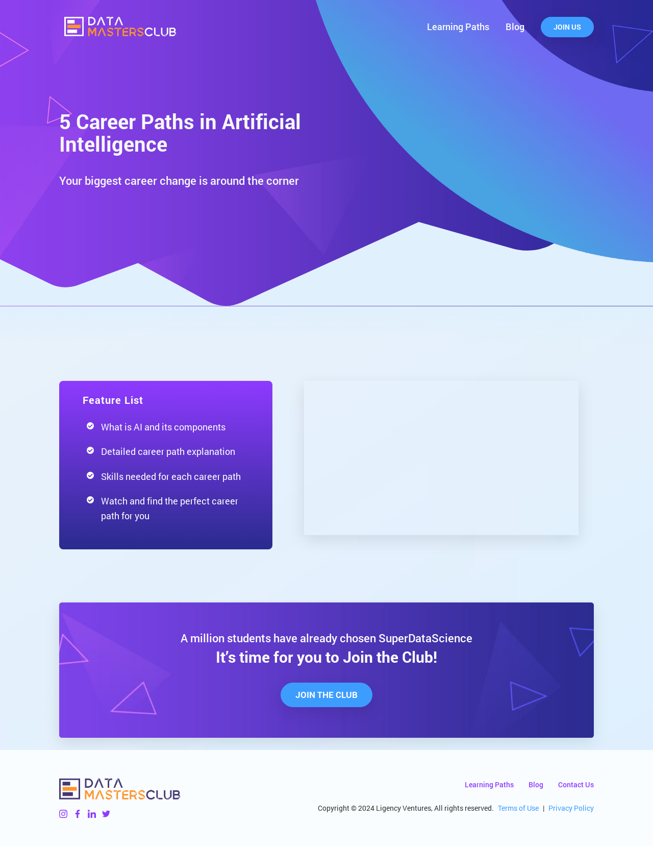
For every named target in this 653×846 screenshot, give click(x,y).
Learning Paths (458, 26)
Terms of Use (518, 808)
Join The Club (326, 694)
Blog (515, 26)
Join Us (567, 27)
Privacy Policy (571, 808)
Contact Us (576, 784)
